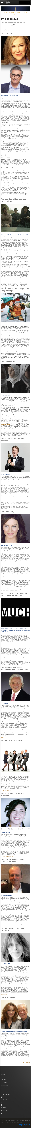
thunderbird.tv (4, 737)
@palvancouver (12, 1059)
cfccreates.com (4, 856)
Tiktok (3, 1097)
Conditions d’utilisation (18, 1122)
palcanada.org (4, 1059)
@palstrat (18, 1059)
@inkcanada (4, 994)
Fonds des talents (5, 424)
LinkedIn (4, 1113)
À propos (3, 1077)
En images (3, 1079)
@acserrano (11, 856)
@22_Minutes (8, 790)
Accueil (3, 1074)
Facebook (4, 1099)
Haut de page (25, 1062)
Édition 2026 (4, 1082)
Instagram (4, 1108)
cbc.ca (2, 790)
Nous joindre (4, 1085)
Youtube (4, 1110)
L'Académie (4, 1087)
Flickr (3, 1105)
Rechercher (28, 2)
